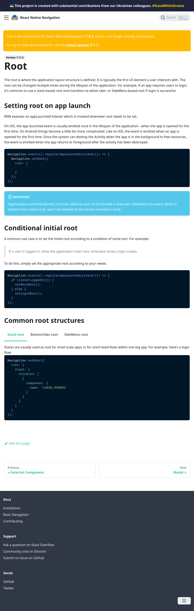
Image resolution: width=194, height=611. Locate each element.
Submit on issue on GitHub (23, 558)
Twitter (8, 588)
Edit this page (17, 443)
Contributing (13, 521)
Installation (11, 508)
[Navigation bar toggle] (6, 17)
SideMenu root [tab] (76, 334)
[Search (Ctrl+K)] (175, 17)
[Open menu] (184, 600)
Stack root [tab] (16, 334)
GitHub (8, 581)
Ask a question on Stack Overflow (28, 545)
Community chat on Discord (24, 551)
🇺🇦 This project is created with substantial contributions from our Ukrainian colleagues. (97, 5)
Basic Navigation (16, 514)
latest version (78, 45)
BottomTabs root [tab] (44, 334)
